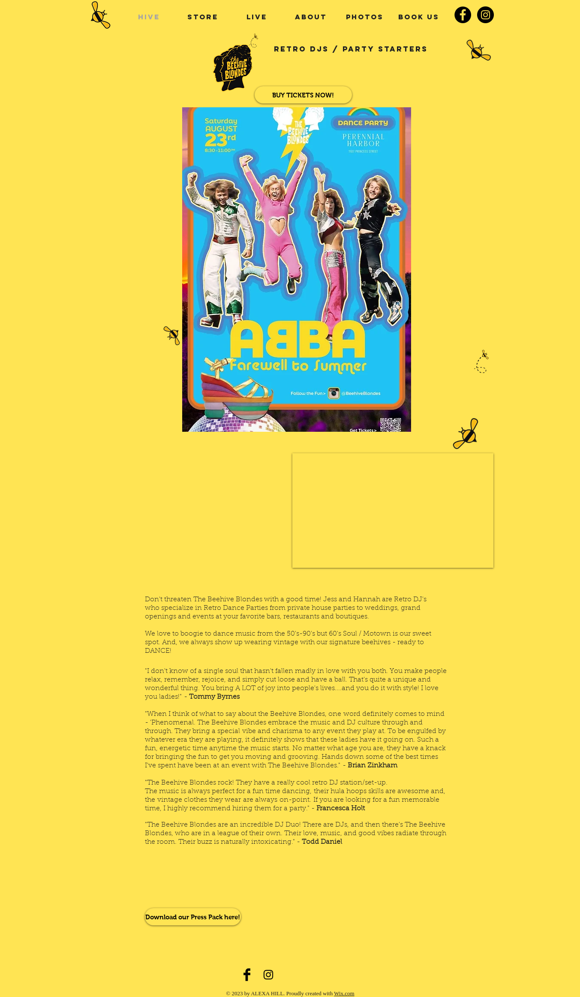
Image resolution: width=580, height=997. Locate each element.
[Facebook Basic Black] (246, 974)
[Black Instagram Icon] (268, 974)
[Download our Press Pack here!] (193, 916)
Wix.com (344, 993)
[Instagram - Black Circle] (485, 14)
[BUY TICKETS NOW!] (303, 94)
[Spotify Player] (198, 881)
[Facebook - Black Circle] (462, 14)
